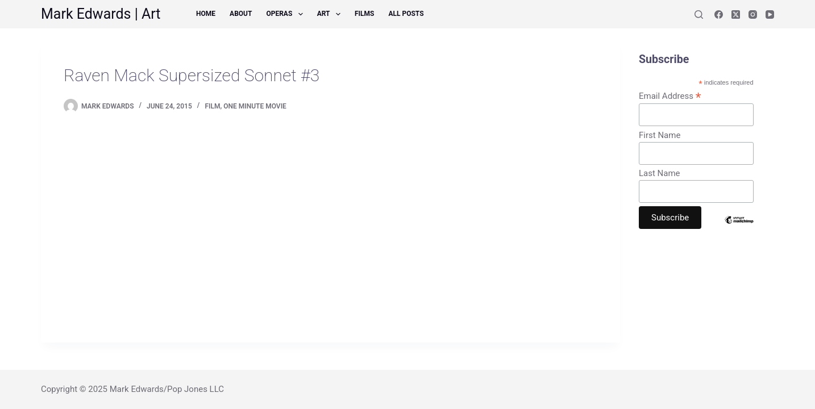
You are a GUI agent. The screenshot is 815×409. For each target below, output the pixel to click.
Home (205, 14)
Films (364, 14)
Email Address (670, 96)
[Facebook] (718, 14)
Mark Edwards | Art (101, 14)
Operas (286, 14)
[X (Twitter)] (735, 14)
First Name (659, 135)
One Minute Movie (254, 106)
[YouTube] (770, 14)
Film (212, 106)
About (241, 14)
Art (331, 14)
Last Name (659, 173)
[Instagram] (753, 14)
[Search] (699, 14)
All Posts (405, 14)
